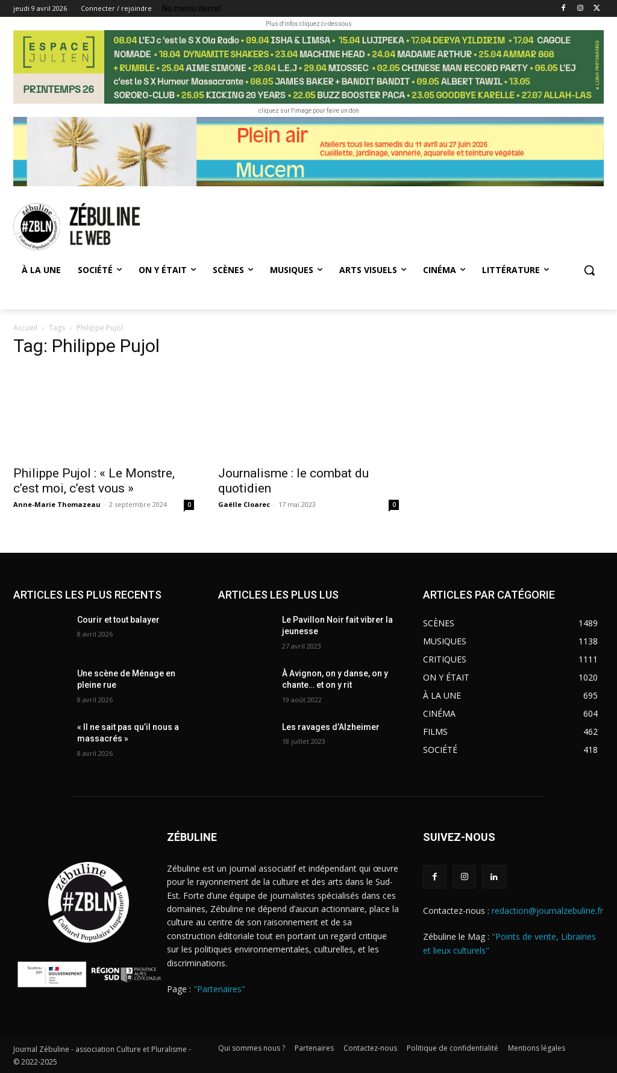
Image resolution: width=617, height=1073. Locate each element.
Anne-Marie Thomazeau (57, 504)
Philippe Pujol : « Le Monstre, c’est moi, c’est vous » (94, 481)
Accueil (25, 328)
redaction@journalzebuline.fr (547, 910)
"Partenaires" (219, 989)
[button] (589, 270)
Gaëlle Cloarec (244, 504)
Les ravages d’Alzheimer (331, 727)
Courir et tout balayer (118, 620)
